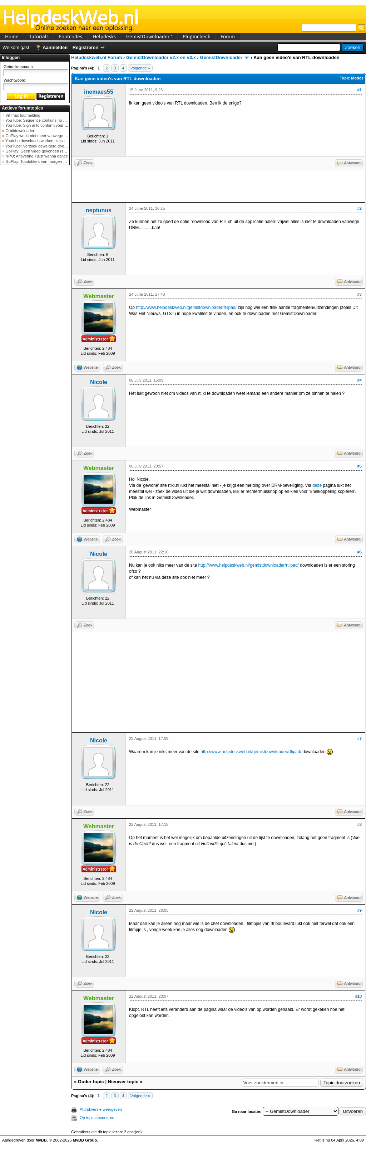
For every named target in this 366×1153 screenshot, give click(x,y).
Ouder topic (91, 1081)
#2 (359, 208)
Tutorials (39, 36)
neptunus (99, 210)
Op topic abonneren (97, 1117)
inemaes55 (98, 92)
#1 (359, 90)
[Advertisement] (35, 280)
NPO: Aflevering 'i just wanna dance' (36, 156)
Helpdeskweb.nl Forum (96, 57)
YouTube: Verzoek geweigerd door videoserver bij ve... (52, 146)
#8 (359, 824)
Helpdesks (104, 36)
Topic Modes (351, 78)
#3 (359, 294)
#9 (359, 910)
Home (12, 36)
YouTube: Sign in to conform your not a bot (42, 125)
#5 (359, 466)
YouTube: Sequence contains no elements (41, 120)
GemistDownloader (149, 36)
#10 (358, 996)
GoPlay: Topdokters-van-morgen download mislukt (48, 161)
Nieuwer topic (123, 1081)
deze (317, 485)
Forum (228, 36)
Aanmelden (55, 47)
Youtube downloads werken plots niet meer (42, 141)
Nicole (98, 382)
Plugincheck (196, 36)
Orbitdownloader (19, 131)
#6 (359, 552)
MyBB (41, 1140)
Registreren (85, 47)
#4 (359, 380)
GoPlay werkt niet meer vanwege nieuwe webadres (49, 136)
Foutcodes (70, 36)
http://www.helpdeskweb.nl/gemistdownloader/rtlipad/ (186, 307)
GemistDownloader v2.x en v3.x (161, 57)
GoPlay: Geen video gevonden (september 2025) (47, 151)
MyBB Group (85, 1140)
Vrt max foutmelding (22, 115)
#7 (359, 738)
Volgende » (140, 68)
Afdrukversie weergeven (101, 1109)
